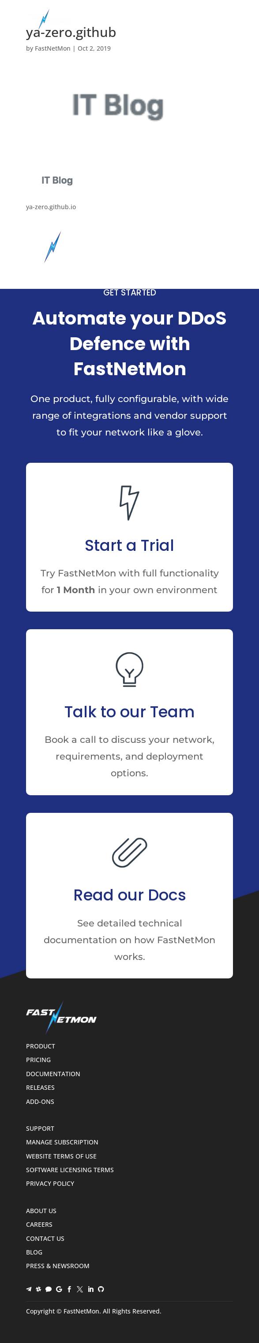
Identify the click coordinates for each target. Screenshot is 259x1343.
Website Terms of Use (61, 1156)
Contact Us (45, 1239)
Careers (39, 1225)
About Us (41, 1211)
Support (40, 1129)
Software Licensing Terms (70, 1170)
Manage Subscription (62, 1142)
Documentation (53, 1074)
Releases (40, 1088)
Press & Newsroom (58, 1266)
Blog (34, 1252)
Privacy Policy (50, 1184)
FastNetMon (53, 48)
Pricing (38, 1060)
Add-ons (40, 1102)
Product (40, 1046)
